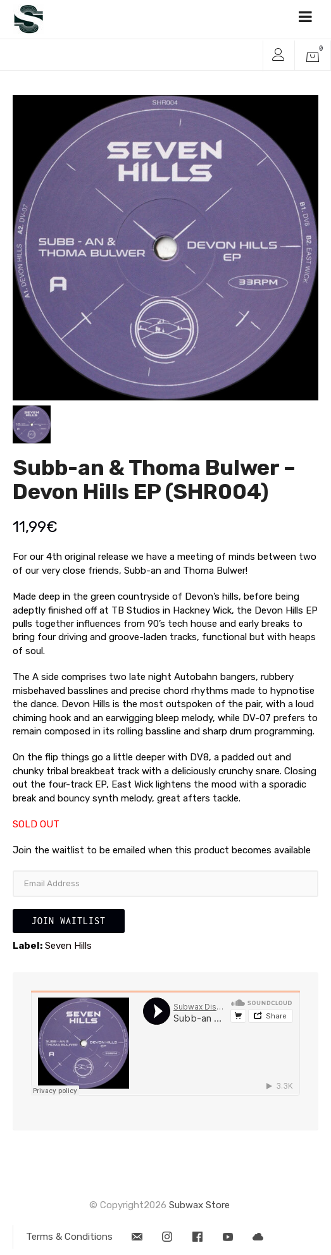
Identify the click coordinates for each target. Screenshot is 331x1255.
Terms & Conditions (69, 1236)
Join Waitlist (69, 920)
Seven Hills (68, 945)
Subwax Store (199, 1205)
